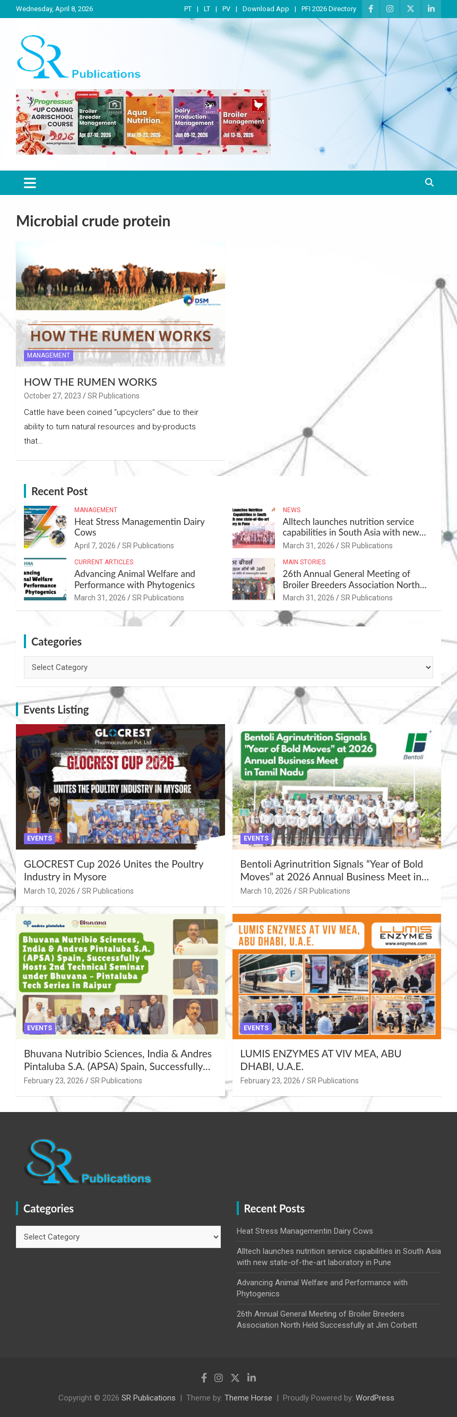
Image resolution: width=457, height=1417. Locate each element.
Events (39, 838)
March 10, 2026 (49, 891)
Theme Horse (248, 1398)
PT (188, 9)
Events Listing (56, 709)
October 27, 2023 (52, 396)
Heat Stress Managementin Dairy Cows (139, 527)
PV (226, 9)
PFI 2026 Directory (328, 9)
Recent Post (59, 491)
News (291, 510)
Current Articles (103, 562)
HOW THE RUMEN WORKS (90, 381)
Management (48, 355)
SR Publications (114, 396)
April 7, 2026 (95, 545)
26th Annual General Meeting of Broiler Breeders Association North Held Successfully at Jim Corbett (351, 584)
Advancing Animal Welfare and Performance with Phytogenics (134, 579)
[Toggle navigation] (30, 183)
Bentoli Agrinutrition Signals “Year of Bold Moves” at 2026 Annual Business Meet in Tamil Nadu (332, 877)
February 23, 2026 (54, 1080)
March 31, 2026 (308, 545)
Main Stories (304, 562)
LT (207, 9)
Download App (266, 9)
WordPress (375, 1398)
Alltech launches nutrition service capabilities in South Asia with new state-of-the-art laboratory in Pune (351, 532)
